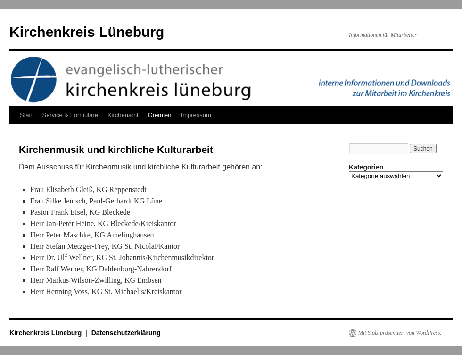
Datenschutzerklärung (126, 333)
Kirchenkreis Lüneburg (86, 32)
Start (26, 114)
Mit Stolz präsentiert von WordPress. (399, 333)
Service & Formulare (70, 114)
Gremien (160, 114)
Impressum (196, 114)
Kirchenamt (123, 114)
